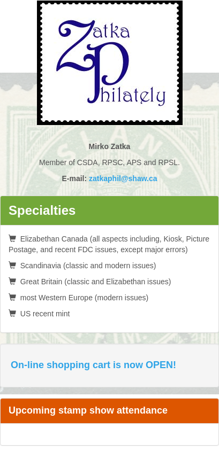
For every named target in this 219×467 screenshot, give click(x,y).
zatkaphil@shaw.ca (123, 178)
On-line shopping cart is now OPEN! (93, 365)
